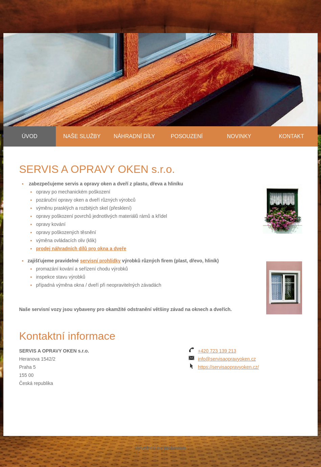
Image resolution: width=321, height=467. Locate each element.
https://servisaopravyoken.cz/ (228, 367)
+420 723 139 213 (217, 351)
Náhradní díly (134, 136)
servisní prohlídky (100, 260)
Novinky (239, 136)
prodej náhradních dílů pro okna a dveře (81, 248)
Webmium (175, 448)
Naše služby (81, 136)
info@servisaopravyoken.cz (227, 359)
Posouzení (187, 136)
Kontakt (291, 136)
